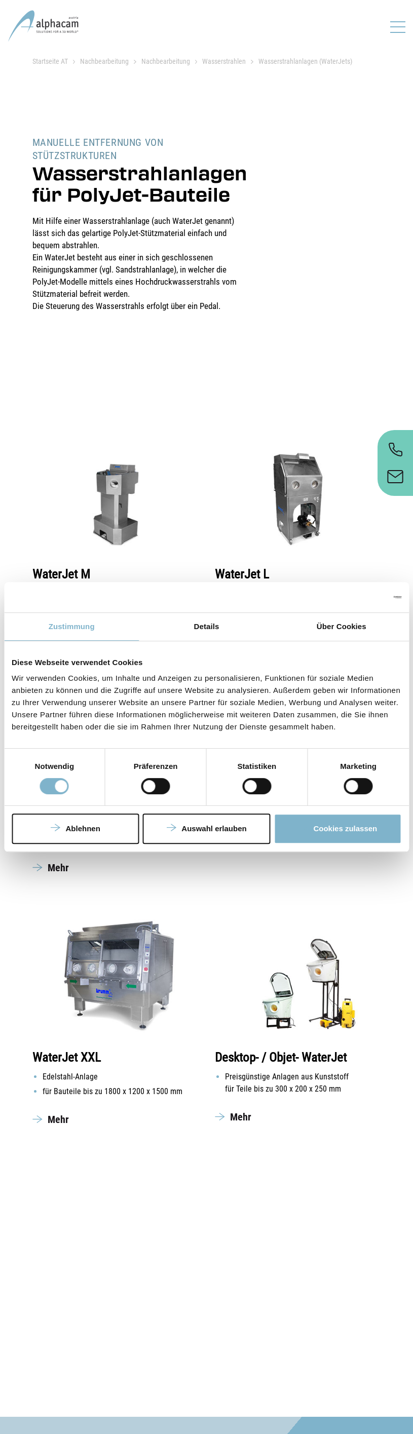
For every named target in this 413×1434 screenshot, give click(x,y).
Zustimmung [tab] (72, 626)
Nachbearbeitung (104, 61)
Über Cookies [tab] (341, 626)
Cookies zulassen (345, 828)
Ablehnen (83, 828)
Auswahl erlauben (213, 828)
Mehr (58, 868)
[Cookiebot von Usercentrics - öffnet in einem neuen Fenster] (357, 597)
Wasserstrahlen (224, 61)
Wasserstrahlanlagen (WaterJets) (305, 61)
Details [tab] (206, 626)
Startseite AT (50, 61)
